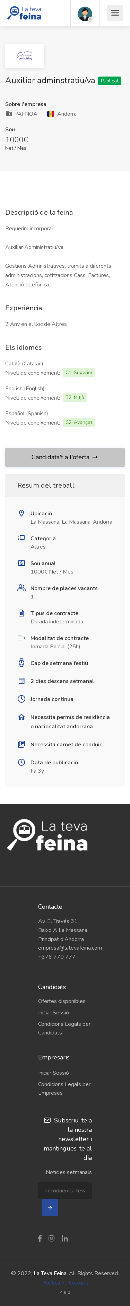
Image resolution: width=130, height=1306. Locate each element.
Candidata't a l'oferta (65, 457)
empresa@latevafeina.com (65, 948)
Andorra (62, 114)
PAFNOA (21, 114)
